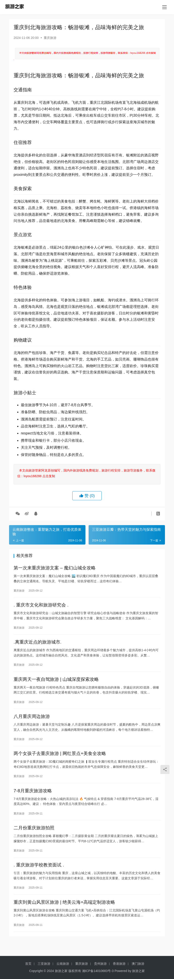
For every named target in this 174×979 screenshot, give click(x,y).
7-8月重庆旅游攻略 (33, 797)
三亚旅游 (44, 963)
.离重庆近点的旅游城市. (37, 644)
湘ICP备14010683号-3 (98, 971)
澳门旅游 (138, 963)
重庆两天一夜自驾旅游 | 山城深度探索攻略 (56, 682)
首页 (28, 963)
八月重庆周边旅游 (32, 721)
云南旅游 (62, 963)
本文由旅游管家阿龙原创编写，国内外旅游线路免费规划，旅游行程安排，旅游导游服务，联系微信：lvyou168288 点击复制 (86, 473)
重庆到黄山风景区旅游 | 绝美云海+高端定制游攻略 (64, 912)
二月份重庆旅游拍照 (34, 835)
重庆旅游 (50, 38)
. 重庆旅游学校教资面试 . (39, 873)
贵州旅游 (100, 963)
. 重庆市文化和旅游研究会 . (41, 606)
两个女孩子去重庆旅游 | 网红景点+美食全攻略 (60, 759)
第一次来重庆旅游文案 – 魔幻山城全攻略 (55, 568)
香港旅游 (119, 963)
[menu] (164, 7)
